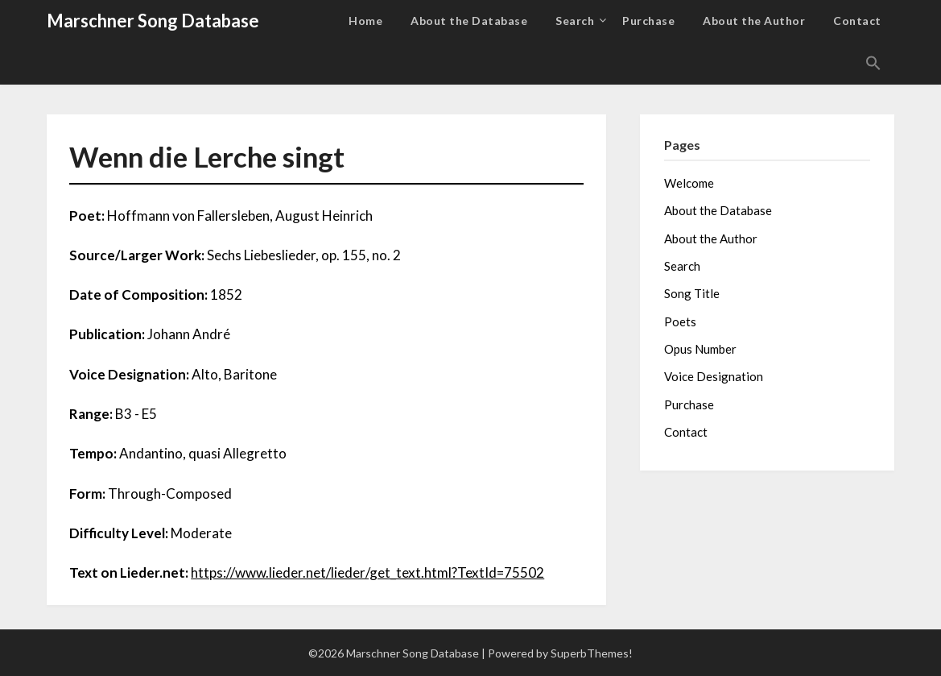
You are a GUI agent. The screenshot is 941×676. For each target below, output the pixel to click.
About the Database (469, 20)
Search (574, 20)
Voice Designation (713, 376)
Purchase (648, 20)
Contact (857, 20)
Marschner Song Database (153, 20)
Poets (680, 321)
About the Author (754, 20)
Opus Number (700, 349)
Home (365, 20)
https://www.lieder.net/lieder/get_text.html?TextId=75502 (367, 572)
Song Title (692, 293)
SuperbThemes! (592, 653)
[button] (873, 64)
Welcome (689, 183)
